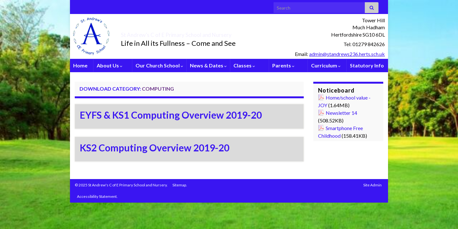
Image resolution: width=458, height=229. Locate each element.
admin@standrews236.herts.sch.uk (347, 54)
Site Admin (372, 185)
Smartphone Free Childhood (340, 132)
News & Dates (208, 65)
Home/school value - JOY (344, 101)
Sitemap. (179, 185)
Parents (283, 65)
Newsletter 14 (341, 113)
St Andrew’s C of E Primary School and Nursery (211, 33)
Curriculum (326, 65)
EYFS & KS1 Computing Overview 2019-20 (171, 115)
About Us (109, 65)
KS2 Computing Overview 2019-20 (154, 147)
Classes (244, 65)
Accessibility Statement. (97, 196)
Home (80, 65)
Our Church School (159, 65)
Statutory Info (367, 65)
